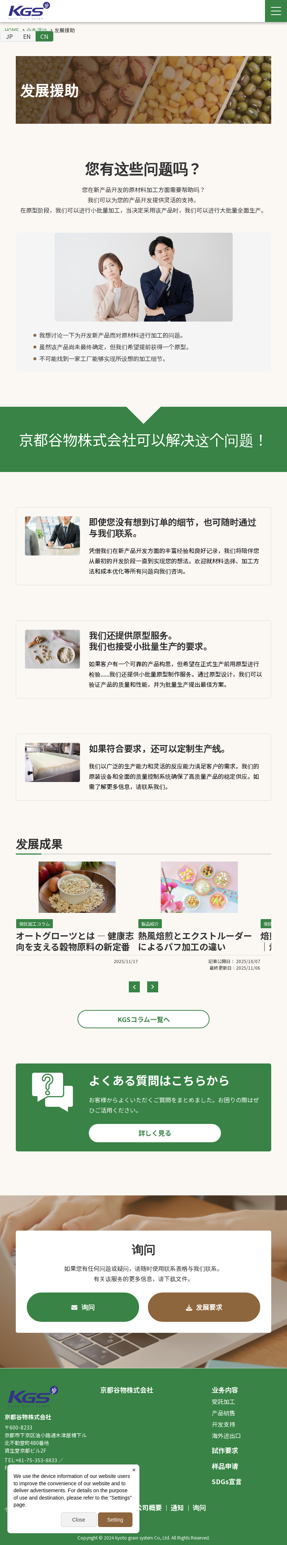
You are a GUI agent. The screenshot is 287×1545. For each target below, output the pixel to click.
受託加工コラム (34, 924)
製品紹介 (150, 924)
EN (27, 36)
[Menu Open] (276, 11)
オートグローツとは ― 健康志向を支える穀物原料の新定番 (75, 941)
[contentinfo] (143, 1456)
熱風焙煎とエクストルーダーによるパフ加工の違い (195, 941)
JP (9, 36)
